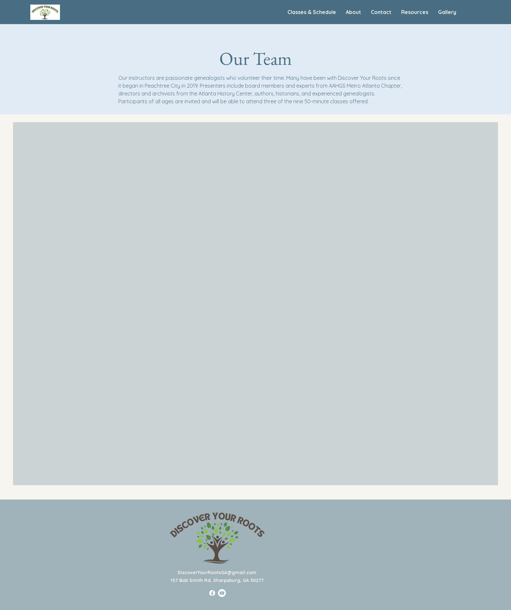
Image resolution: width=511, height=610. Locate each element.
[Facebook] (212, 593)
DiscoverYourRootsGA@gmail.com (217, 572)
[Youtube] (222, 593)
